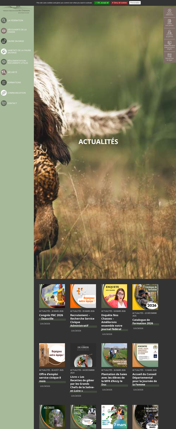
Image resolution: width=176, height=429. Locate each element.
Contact (12, 103)
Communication (17, 92)
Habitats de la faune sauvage (19, 51)
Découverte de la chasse (17, 30)
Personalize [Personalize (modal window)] (135, 3)
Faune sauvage (16, 41)
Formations (14, 82)
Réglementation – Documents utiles (18, 61)
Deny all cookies (119, 3)
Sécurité (12, 72)
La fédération (15, 20)
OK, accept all (101, 3)
